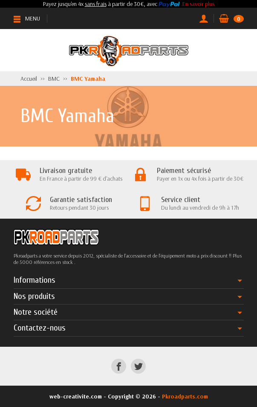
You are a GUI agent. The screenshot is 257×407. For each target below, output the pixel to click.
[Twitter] (138, 366)
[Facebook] (118, 366)
